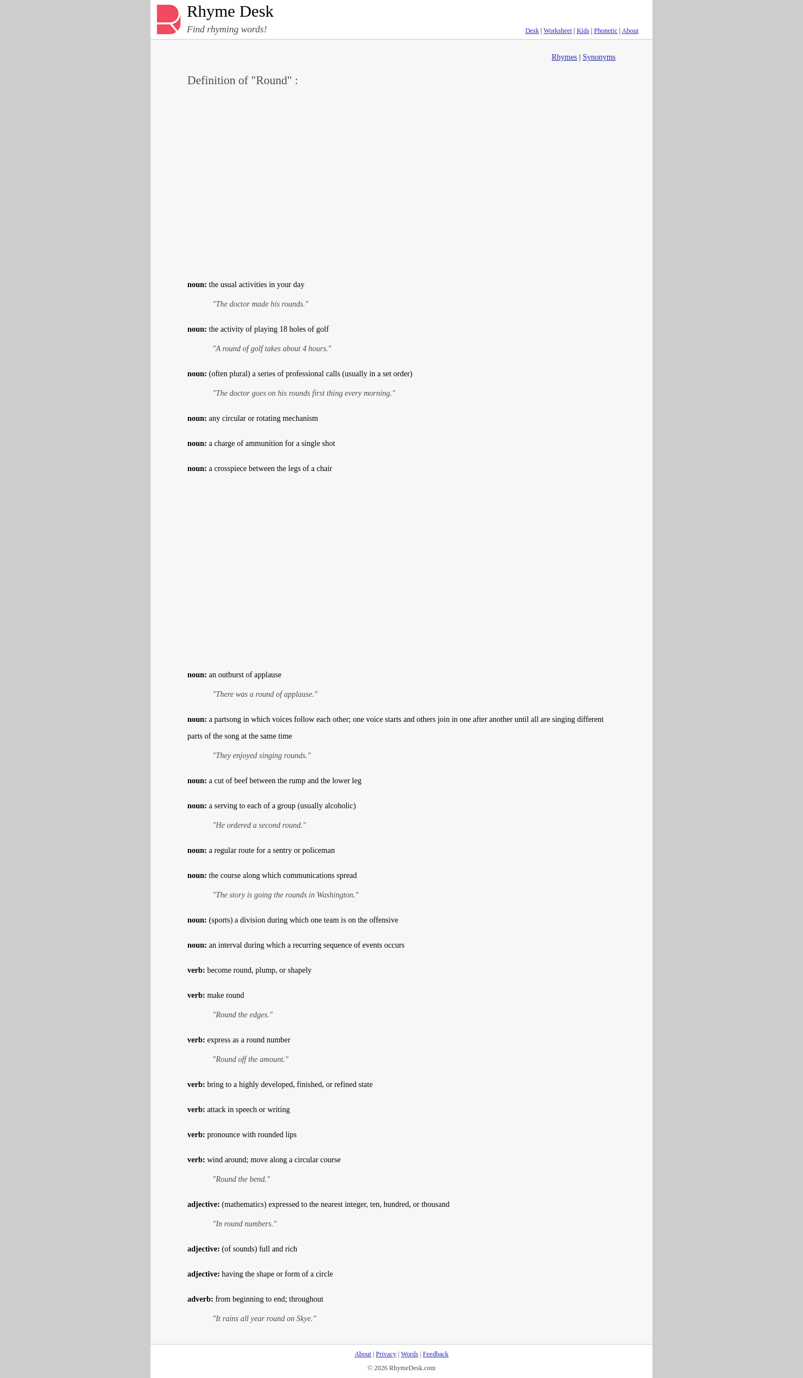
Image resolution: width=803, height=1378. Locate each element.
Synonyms (599, 57)
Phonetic (605, 31)
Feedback (435, 1354)
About (630, 31)
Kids (583, 31)
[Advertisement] (401, 182)
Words (409, 1354)
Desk (532, 31)
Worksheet (558, 31)
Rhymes (564, 57)
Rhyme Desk (230, 11)
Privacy (386, 1354)
